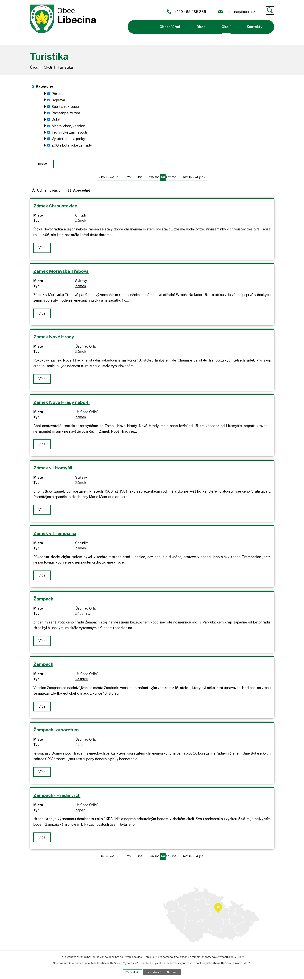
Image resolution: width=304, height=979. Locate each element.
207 (185, 180)
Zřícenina (82, 617)
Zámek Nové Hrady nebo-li (61, 405)
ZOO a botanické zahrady (72, 145)
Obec (200, 27)
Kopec (80, 813)
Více (42, 251)
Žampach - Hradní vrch (56, 798)
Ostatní (57, 119)
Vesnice (81, 682)
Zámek (80, 224)
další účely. (237, 956)
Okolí (226, 27)
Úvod (140, 27)
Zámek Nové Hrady (53, 339)
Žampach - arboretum (56, 732)
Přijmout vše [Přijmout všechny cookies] (130, 971)
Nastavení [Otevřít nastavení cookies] (174, 971)
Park (79, 747)
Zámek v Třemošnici (54, 536)
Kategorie (44, 86)
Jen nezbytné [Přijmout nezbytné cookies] (153, 971)
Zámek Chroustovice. (55, 208)
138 (140, 180)
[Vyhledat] (270, 10)
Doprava (58, 100)
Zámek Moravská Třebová (61, 274)
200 (157, 180)
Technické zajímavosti (69, 132)
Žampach (43, 601)
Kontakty (254, 27)
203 (173, 180)
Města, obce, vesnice (68, 126)
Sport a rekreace (65, 107)
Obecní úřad (170, 27)
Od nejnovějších (49, 193)
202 (168, 180)
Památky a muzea (66, 113)
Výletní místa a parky (68, 139)
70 (129, 180)
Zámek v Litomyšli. (53, 470)
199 (151, 180)
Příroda (57, 94)
